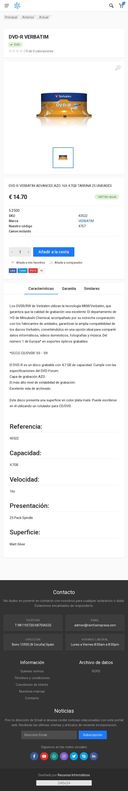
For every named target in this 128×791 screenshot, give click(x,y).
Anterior (28, 17)
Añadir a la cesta (54, 251)
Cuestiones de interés (32, 685)
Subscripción (92, 735)
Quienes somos (32, 671)
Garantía (69, 288)
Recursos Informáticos (74, 775)
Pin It (33, 270)
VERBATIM (86, 221)
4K (41, 270)
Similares (92, 288)
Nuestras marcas (32, 691)
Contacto (32, 698)
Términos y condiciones (32, 678)
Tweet (22, 270)
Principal (11, 17)
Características (41, 288)
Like (12, 270)
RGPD (96, 671)
